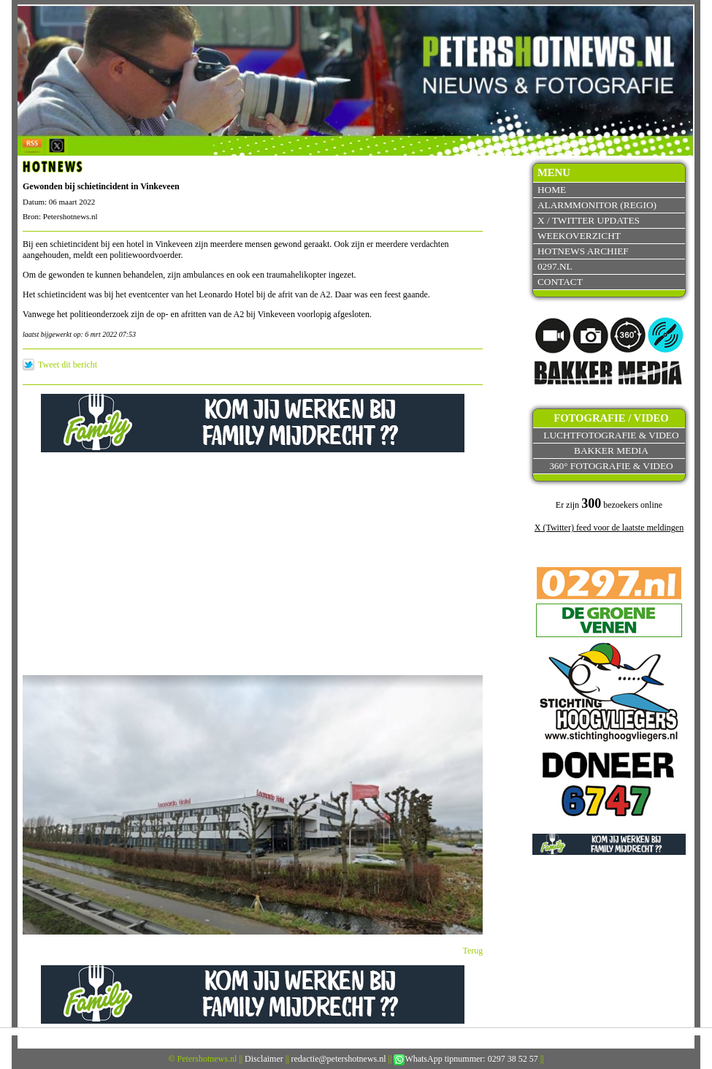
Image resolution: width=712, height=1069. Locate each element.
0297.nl (555, 266)
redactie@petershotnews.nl (338, 1059)
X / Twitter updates (588, 220)
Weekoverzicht (579, 235)
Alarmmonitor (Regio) (597, 204)
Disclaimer (264, 1059)
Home (551, 189)
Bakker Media (611, 450)
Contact (560, 281)
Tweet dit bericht (67, 364)
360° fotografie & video (611, 465)
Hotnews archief (583, 251)
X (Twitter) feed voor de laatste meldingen (609, 527)
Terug (473, 951)
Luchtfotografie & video (610, 435)
